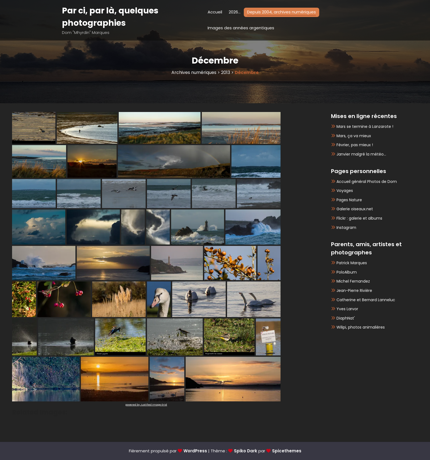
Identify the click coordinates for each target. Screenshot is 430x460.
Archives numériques (193, 72)
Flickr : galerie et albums (359, 218)
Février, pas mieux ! (354, 145)
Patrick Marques (351, 263)
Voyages (344, 190)
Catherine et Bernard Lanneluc (365, 300)
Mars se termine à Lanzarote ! (364, 126)
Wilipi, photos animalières (360, 327)
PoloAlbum (346, 272)
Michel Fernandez (353, 281)
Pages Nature (349, 200)
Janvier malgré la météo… (361, 154)
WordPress (195, 451)
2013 (225, 72)
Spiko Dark (245, 451)
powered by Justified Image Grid (146, 404)
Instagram (346, 227)
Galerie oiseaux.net (354, 209)
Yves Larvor (347, 309)
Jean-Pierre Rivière (354, 290)
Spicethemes (286, 451)
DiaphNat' (345, 318)
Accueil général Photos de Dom (366, 181)
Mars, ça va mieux (353, 136)
